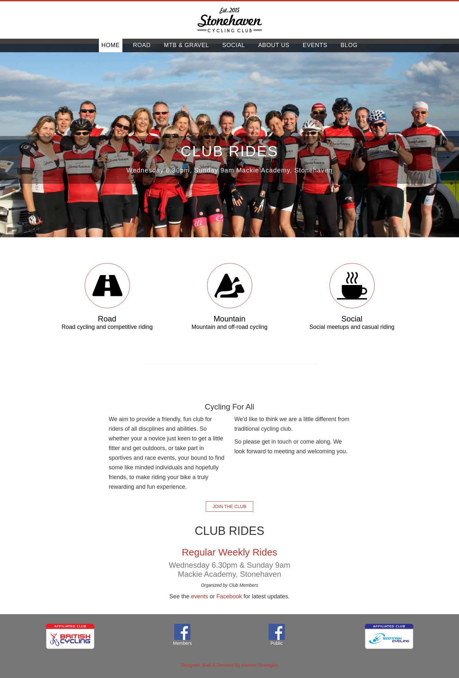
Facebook (229, 596)
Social (233, 50)
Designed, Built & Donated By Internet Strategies (229, 665)
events (199, 596)
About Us (273, 50)
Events (315, 50)
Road (142, 50)
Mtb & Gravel (186, 50)
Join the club (229, 506)
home (110, 50)
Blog (349, 50)
